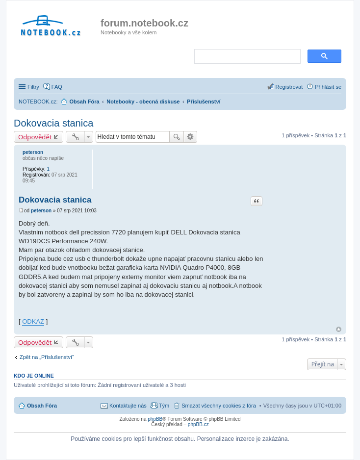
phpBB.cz (198, 424)
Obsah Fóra (42, 406)
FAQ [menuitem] (56, 87)
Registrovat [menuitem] (289, 87)
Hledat (176, 137)
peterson (33, 152)
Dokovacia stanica (53, 123)
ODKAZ (33, 321)
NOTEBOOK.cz (37, 101)
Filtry (33, 87)
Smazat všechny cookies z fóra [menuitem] (218, 406)
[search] (246, 56)
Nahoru (338, 329)
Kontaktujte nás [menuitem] (128, 406)
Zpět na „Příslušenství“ (47, 357)
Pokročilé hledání (190, 137)
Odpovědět (35, 136)
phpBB (155, 419)
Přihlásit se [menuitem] (328, 87)
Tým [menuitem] (164, 406)
